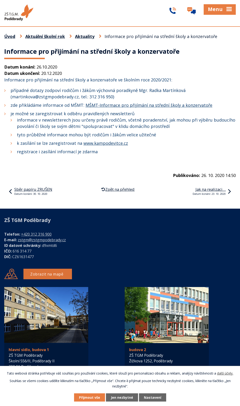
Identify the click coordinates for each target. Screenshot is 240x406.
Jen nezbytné (122, 397)
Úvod (9, 36)
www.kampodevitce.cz (105, 143)
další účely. (225, 373)
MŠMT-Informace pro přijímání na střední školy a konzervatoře (149, 105)
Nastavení (152, 397)
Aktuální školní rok (45, 36)
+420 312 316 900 (36, 234)
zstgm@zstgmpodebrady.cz (42, 239)
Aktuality (84, 36)
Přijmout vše (89, 397)
